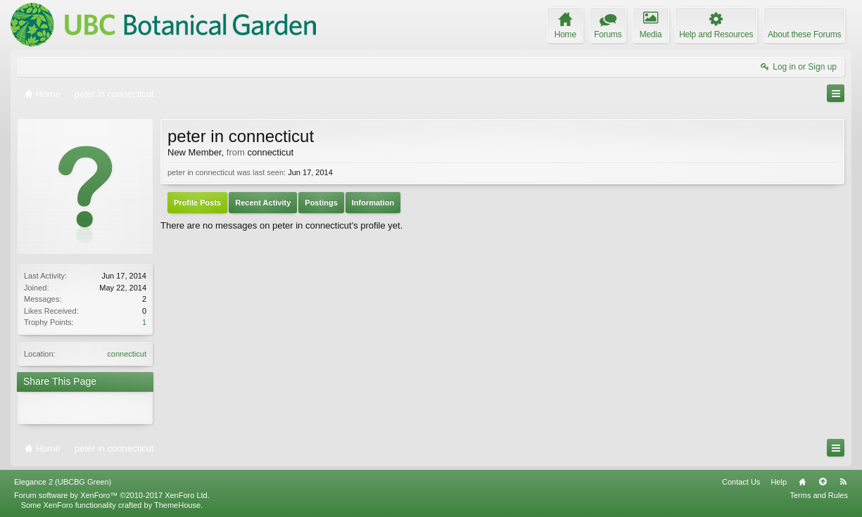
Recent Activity (263, 202)
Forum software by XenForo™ (112, 495)
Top (823, 482)
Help (779, 482)
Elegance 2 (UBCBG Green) (62, 482)
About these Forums (804, 34)
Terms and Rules (819, 495)
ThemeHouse (177, 505)
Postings (321, 202)
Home (802, 482)
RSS (843, 482)
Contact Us (741, 482)
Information (373, 202)
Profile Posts (197, 202)
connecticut (126, 354)
